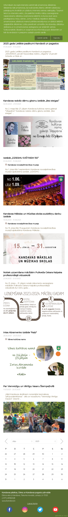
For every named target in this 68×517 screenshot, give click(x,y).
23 (62, 469)
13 (33, 464)
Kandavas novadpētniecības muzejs (23, 165)
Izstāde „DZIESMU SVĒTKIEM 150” (21, 158)
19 (24, 469)
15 (52, 464)
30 (43, 454)
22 (52, 469)
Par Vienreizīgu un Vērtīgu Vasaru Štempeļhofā (28, 386)
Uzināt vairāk (42, 38)
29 (34, 454)
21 (43, 469)
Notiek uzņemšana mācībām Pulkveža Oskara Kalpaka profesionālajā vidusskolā (32, 274)
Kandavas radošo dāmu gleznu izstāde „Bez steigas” (31, 100)
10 (6, 464)
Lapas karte (32, 503)
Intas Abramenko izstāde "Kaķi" (20, 332)
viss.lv (66, 516)
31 (6, 479)
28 (24, 454)
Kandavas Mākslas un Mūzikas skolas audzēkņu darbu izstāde (32, 215)
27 (15, 454)
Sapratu (56, 38)
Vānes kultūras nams (17, 339)
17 (6, 469)
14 (43, 464)
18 (15, 469)
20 (34, 469)
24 (6, 474)
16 (62, 464)
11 (15, 464)
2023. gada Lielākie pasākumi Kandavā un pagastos (31, 43)
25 (15, 474)
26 (6, 454)
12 (24, 464)
